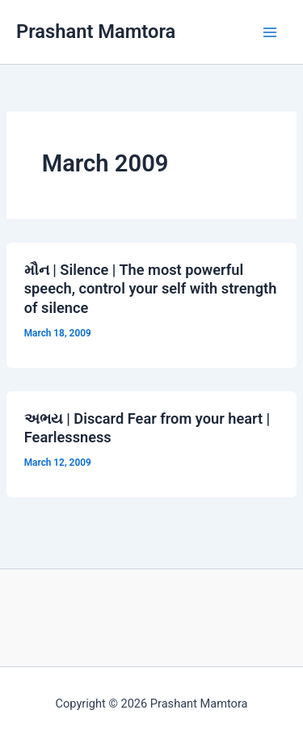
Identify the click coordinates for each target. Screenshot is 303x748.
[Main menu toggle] (270, 32)
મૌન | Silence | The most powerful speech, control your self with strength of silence (150, 288)
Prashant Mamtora (95, 31)
